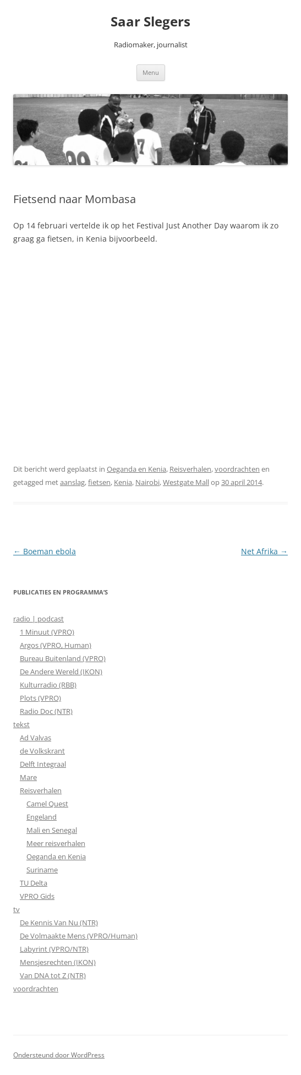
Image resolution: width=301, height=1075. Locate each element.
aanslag (72, 482)
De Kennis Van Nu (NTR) (59, 922)
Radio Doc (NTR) (46, 711)
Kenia (123, 482)
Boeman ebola (44, 551)
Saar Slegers (150, 21)
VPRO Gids (37, 896)
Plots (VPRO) (40, 698)
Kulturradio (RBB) (48, 685)
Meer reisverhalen (55, 843)
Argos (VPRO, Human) (55, 645)
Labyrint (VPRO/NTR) (54, 949)
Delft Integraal (43, 764)
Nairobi (147, 482)
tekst (21, 724)
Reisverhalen (190, 469)
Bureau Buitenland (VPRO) (63, 658)
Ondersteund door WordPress (59, 1055)
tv (16, 909)
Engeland (41, 817)
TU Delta (33, 883)
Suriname (42, 870)
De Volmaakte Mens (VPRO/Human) (79, 936)
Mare (28, 777)
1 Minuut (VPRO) (47, 632)
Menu (151, 72)
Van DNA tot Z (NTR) (53, 975)
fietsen (99, 482)
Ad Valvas (35, 738)
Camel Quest (47, 804)
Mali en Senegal (51, 830)
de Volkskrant (42, 751)
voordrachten (237, 469)
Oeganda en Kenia (136, 469)
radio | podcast (38, 619)
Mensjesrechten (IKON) (58, 962)
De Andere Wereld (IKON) (61, 671)
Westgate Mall (186, 482)
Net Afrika (264, 551)
